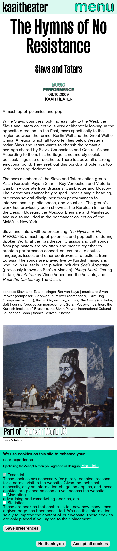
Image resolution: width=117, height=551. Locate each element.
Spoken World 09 (46, 432)
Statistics (16, 504)
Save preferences (22, 529)
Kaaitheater (58, 99)
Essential (16, 476)
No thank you (51, 545)
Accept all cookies (90, 545)
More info (90, 467)
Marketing (17, 496)
